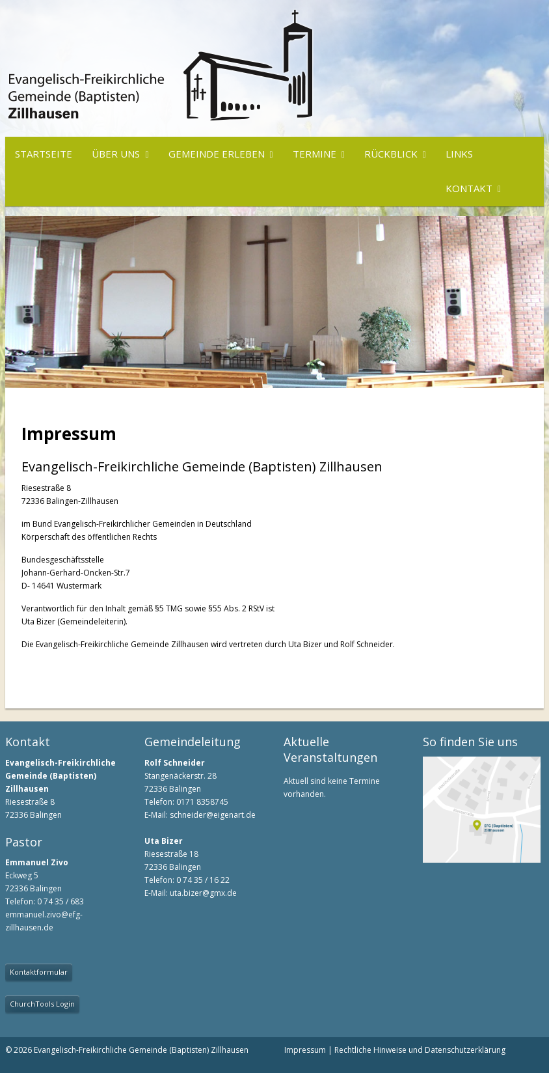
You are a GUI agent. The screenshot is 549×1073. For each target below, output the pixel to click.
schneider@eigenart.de (213, 814)
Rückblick (391, 153)
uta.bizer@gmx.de (203, 893)
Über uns (116, 153)
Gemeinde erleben (216, 153)
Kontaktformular (39, 972)
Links (459, 153)
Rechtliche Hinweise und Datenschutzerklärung (419, 1049)
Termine (314, 153)
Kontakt (469, 188)
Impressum (305, 1049)
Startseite (43, 153)
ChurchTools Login (42, 1004)
